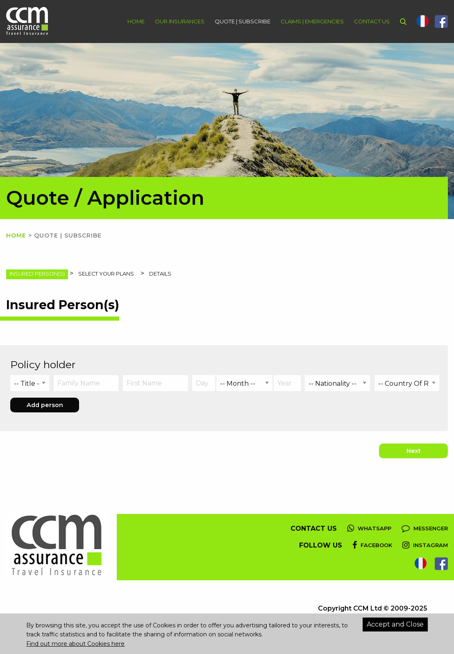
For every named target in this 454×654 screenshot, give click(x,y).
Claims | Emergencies (312, 21)
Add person (45, 405)
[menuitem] (131, 21)
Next (413, 451)
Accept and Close (395, 624)
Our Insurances (179, 21)
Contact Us (372, 21)
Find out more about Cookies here (75, 643)
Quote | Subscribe (242, 21)
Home (136, 21)
